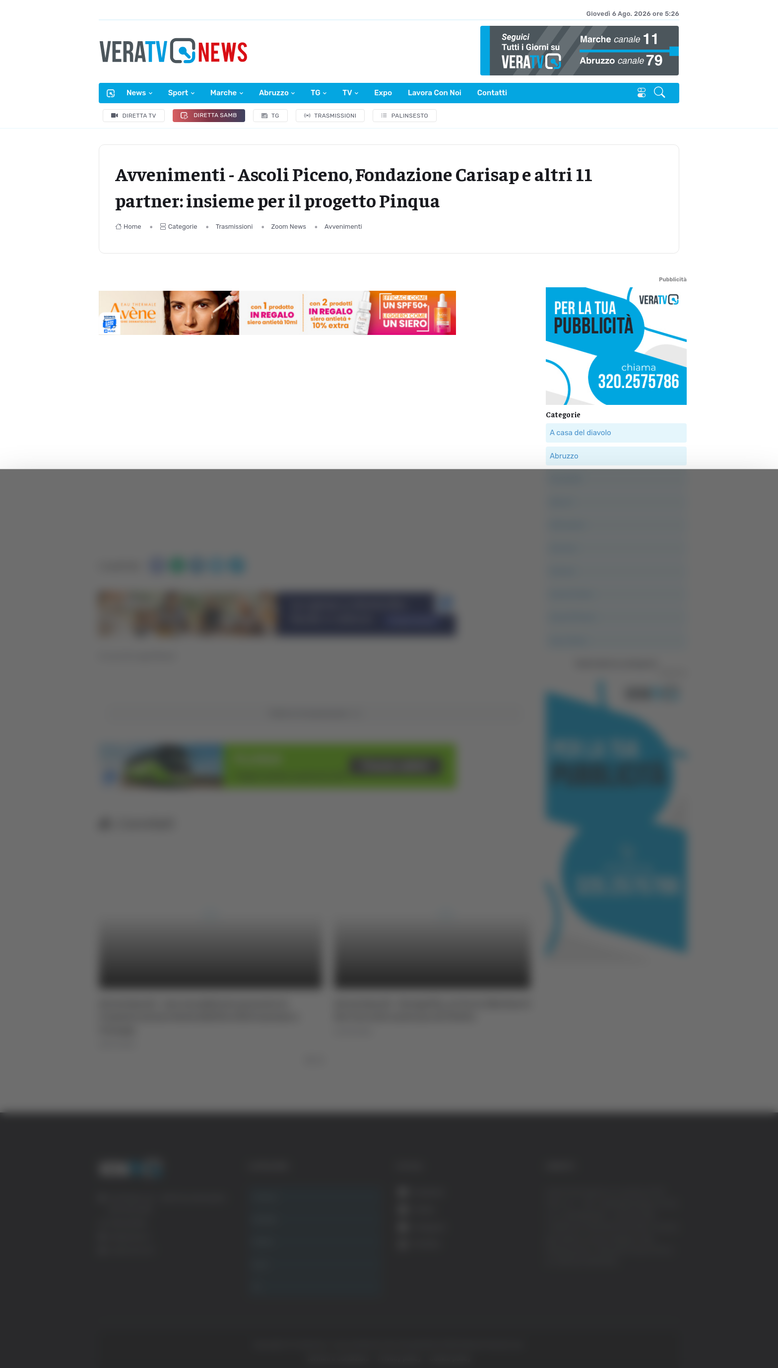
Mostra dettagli (176, 1332)
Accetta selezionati (667, 1280)
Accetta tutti (667, 1247)
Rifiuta (667, 1312)
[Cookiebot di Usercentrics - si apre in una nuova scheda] (84, 1332)
